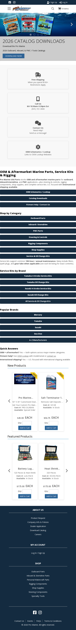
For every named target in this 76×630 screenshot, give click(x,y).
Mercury (38, 315)
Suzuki (38, 327)
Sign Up (52, 2)
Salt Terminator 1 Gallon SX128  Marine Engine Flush (51, 397)
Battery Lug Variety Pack (25, 468)
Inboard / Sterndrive (38, 224)
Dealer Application (38, 526)
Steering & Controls (38, 237)
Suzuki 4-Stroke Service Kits (38, 288)
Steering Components (38, 592)
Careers (38, 534)
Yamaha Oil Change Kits (38, 282)
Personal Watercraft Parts (38, 579)
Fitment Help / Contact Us (38, 204)
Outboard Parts (38, 218)
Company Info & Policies (38, 522)
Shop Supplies (38, 250)
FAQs (38, 621)
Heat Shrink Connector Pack (51, 468)
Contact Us (19, 621)
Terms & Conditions (53, 621)
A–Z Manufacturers (38, 340)
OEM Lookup (23, 356)
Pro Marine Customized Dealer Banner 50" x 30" (25, 397)
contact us (51, 356)
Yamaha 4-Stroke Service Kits (38, 276)
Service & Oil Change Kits (38, 256)
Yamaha (38, 321)
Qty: (20, 423)
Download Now (13, 56)
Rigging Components (38, 243)
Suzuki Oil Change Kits (38, 295)
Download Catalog (38, 530)
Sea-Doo (38, 334)
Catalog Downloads (38, 198)
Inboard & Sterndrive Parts (38, 575)
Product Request (38, 518)
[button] (24, 427)
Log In (63, 2)
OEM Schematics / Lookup (38, 192)
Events (30, 621)
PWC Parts (38, 231)
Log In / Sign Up (38, 553)
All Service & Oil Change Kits (38, 301)
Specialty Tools (38, 596)
